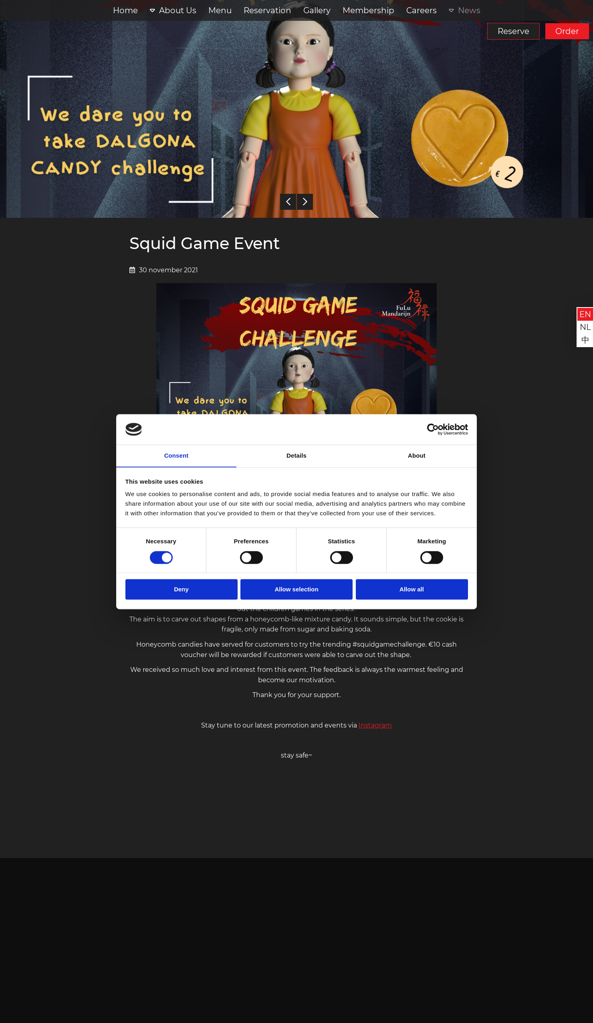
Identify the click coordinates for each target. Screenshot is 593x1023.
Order (567, 31)
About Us (177, 10)
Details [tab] (296, 455)
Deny (181, 589)
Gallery (317, 10)
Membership (368, 10)
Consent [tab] (176, 455)
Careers (421, 10)
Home (125, 10)
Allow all (411, 589)
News (469, 10)
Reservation (267, 10)
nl (585, 327)
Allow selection (296, 589)
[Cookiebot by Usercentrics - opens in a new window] (433, 429)
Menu (220, 10)
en (585, 314)
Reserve (513, 31)
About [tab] (417, 455)
